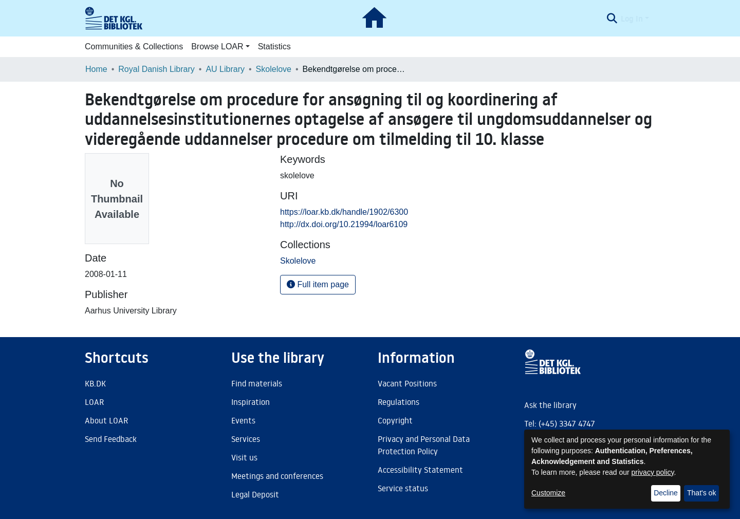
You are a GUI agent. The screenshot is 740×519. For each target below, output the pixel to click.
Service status (403, 488)
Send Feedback (111, 439)
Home (96, 69)
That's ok (701, 493)
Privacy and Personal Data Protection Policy (424, 445)
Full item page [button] (318, 284)
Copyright (395, 420)
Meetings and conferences (277, 476)
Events (243, 420)
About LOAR (106, 420)
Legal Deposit (255, 494)
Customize (548, 493)
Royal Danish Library (156, 69)
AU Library (225, 69)
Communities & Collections (134, 46)
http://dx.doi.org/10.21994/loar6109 (344, 224)
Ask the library (550, 405)
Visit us (244, 457)
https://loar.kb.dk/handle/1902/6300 (344, 212)
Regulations (398, 402)
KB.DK (95, 383)
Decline (666, 493)
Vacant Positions (407, 383)
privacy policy (653, 472)
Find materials (256, 383)
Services (245, 439)
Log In (632, 18)
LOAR (94, 402)
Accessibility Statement (420, 470)
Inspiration (250, 402)
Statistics (274, 46)
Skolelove (273, 69)
